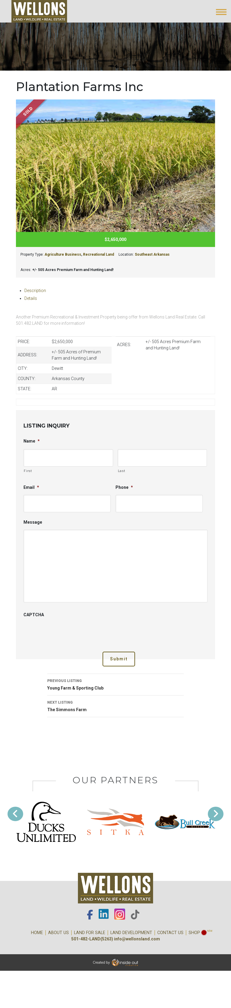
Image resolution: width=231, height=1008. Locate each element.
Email (31, 487)
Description (35, 290)
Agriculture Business (63, 254)
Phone (124, 487)
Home (37, 932)
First (28, 471)
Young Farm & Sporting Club (115, 683)
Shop (194, 932)
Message (32, 522)
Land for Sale (89, 932)
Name (31, 441)
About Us (58, 932)
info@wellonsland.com (137, 938)
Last (121, 471)
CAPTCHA (33, 614)
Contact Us (170, 932)
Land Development (131, 932)
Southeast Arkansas (152, 254)
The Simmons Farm (115, 705)
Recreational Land (98, 254)
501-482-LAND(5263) (92, 938)
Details (30, 298)
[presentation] (69, 634)
